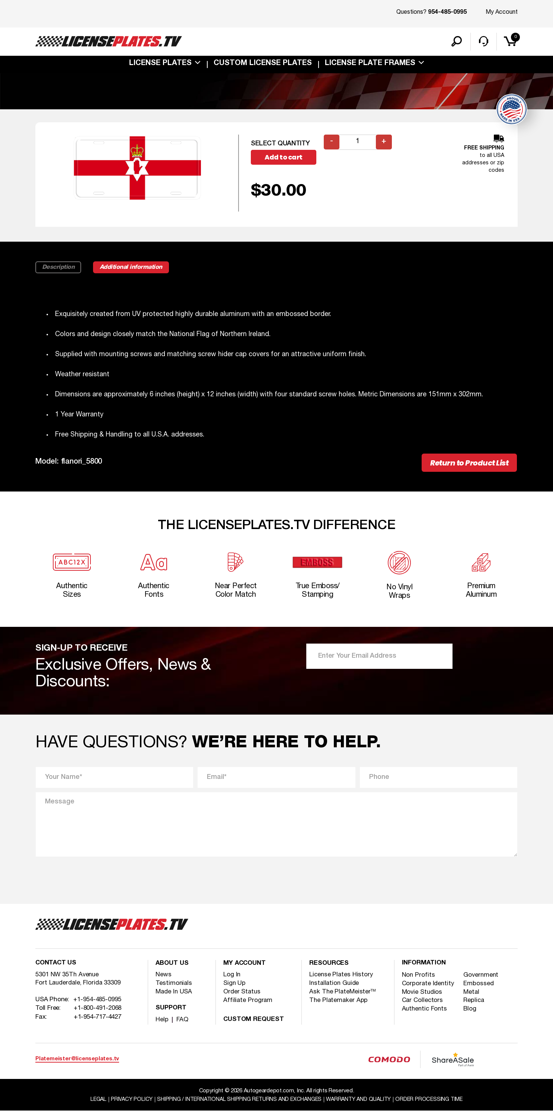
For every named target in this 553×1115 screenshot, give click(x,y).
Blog (470, 1013)
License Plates (160, 64)
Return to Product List (467, 464)
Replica (474, 1005)
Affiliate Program (248, 1004)
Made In (174, 996)
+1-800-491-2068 (98, 1013)
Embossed (479, 988)
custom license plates (263, 64)
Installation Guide (335, 987)
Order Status (242, 996)
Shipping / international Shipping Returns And (238, 1103)
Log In (232, 979)
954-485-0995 (447, 13)
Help (162, 1024)
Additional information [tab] (134, 268)
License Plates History (341, 979)
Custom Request (254, 1024)
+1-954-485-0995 (97, 1005)
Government (482, 979)
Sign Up (234, 987)
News (164, 979)
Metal (472, 996)
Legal (91, 1103)
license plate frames (370, 64)
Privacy (126, 1103)
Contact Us (56, 968)
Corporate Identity (428, 988)
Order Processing (435, 1103)
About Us (173, 968)
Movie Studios (423, 996)
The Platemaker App (339, 1004)
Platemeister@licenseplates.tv (77, 1063)
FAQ (182, 1024)
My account (245, 968)
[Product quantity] (358, 143)
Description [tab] (59, 268)
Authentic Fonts (425, 1013)
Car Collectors (423, 1005)
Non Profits (418, 979)
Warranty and (362, 1103)
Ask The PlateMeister (343, 996)
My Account (502, 12)
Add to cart (284, 158)
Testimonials (174, 987)
